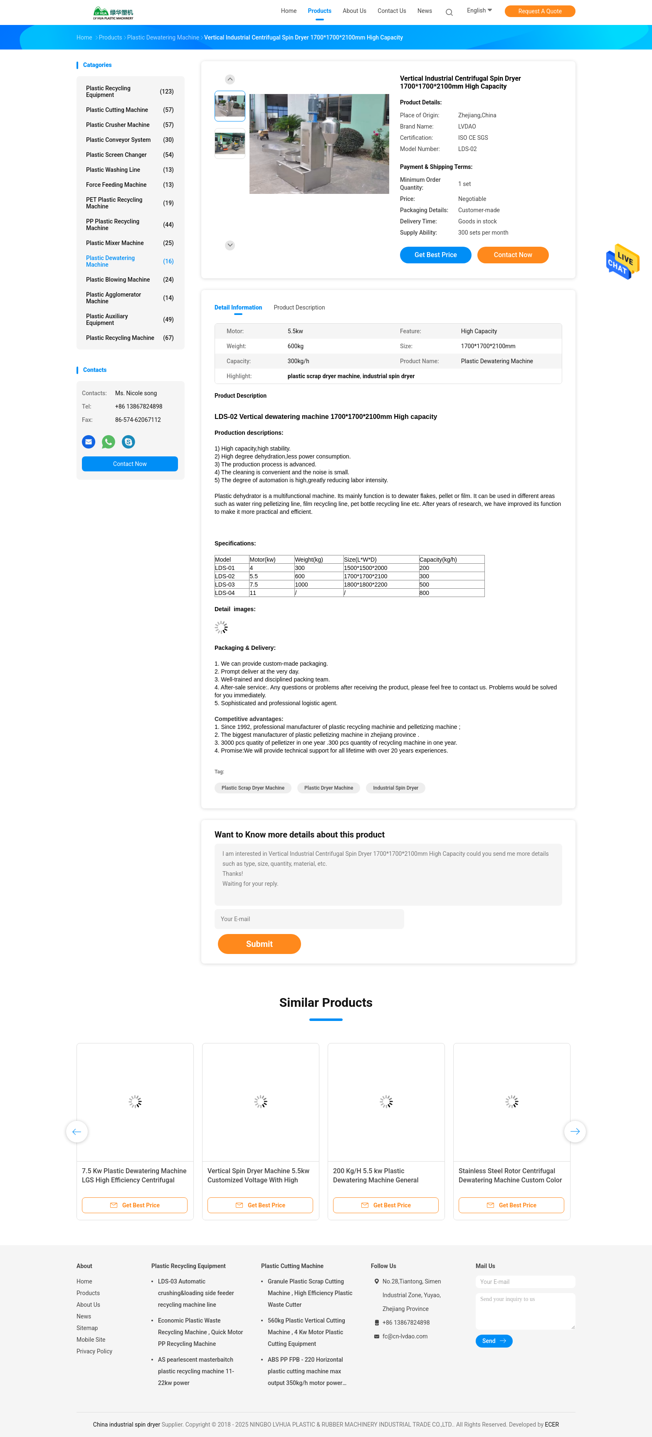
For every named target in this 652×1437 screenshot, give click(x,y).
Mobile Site (91, 1339)
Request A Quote (540, 11)
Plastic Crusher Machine (130, 125)
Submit (259, 944)
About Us (88, 1304)
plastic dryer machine (328, 788)
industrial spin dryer (395, 788)
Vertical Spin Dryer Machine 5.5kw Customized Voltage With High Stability (258, 1180)
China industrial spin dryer (126, 1424)
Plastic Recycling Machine (130, 338)
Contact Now (130, 464)
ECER (552, 1424)
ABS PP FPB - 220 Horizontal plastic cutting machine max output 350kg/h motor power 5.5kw (305, 1372)
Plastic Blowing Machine (130, 279)
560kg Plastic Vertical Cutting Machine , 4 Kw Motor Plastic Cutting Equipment (306, 1332)
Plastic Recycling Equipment (130, 91)
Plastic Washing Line (130, 170)
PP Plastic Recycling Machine (130, 224)
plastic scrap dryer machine (253, 788)
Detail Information (238, 307)
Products (88, 1293)
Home (84, 1281)
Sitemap (87, 1328)
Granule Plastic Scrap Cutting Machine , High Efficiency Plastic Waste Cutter (310, 1293)
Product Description (299, 307)
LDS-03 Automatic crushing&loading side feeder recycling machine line (196, 1293)
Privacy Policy (94, 1351)
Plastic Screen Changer (130, 155)
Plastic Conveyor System (130, 140)
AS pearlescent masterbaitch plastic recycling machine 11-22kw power (196, 1371)
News (84, 1316)
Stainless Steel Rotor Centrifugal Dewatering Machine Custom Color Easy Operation (510, 1180)
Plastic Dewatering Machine (130, 261)
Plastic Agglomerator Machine (130, 298)
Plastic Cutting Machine (130, 110)
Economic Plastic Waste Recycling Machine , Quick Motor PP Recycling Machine (200, 1332)
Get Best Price (436, 255)
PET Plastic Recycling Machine (130, 203)
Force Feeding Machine (130, 185)
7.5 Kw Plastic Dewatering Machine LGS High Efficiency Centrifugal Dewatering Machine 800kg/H (134, 1180)
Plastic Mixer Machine (130, 243)
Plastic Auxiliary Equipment (130, 319)
